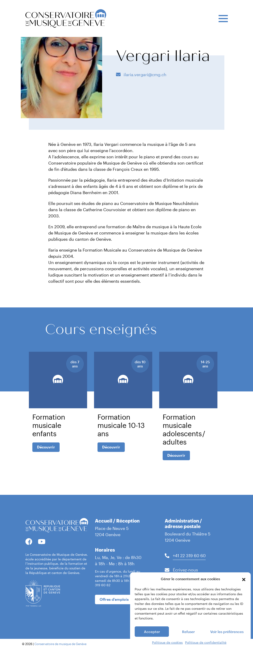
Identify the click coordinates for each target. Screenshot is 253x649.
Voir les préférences (227, 638)
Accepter (152, 638)
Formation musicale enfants (48, 425)
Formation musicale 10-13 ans (121, 425)
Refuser (188, 638)
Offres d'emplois (114, 599)
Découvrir (46, 447)
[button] (243, 585)
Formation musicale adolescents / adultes (184, 429)
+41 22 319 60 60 (189, 555)
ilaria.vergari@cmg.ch (144, 74)
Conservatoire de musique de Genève (60, 644)
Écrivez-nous (185, 569)
